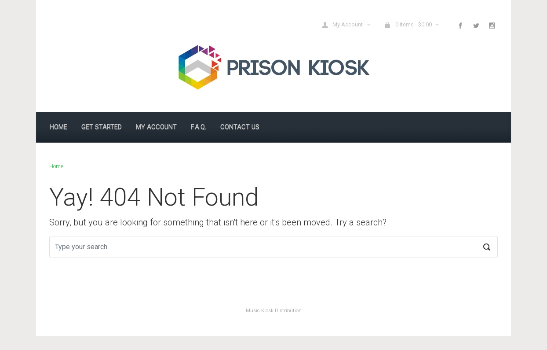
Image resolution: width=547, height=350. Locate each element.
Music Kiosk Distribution (274, 310)
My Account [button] (343, 25)
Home (56, 166)
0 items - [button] (408, 25)
